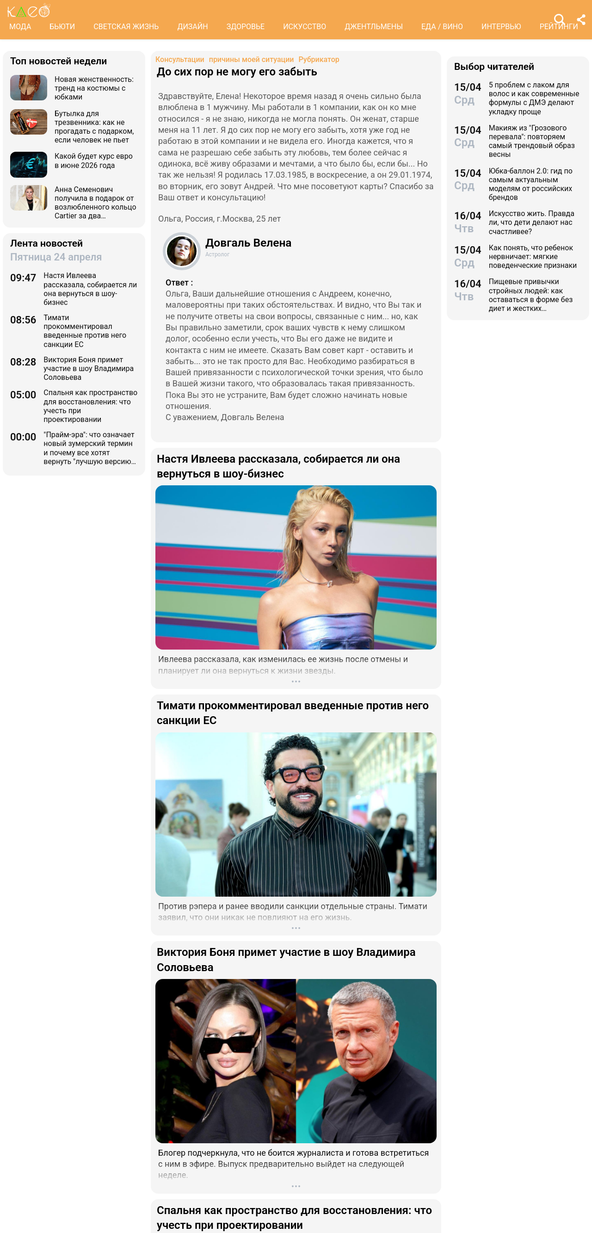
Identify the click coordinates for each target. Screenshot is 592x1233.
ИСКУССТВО (304, 26)
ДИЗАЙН (192, 26)
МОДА (20, 26)
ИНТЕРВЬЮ (501, 26)
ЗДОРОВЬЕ (246, 26)
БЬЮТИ (62, 26)
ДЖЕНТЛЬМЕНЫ (374, 26)
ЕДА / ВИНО (442, 26)
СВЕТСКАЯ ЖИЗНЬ (126, 26)
